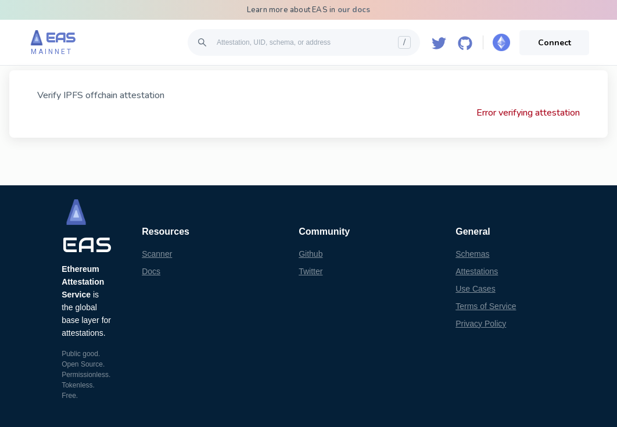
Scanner (157, 254)
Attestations (476, 271)
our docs (354, 10)
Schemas (472, 254)
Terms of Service (485, 306)
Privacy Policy (480, 323)
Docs (151, 271)
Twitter (310, 271)
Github (310, 254)
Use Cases (475, 288)
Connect (554, 42)
